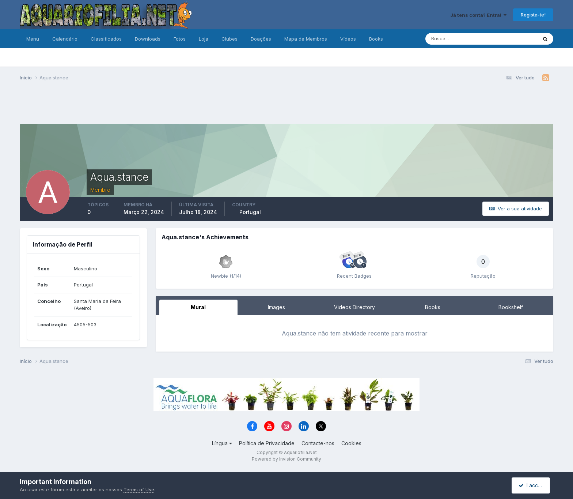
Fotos (180, 39)
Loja (203, 39)
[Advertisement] (286, 105)
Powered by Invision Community (286, 459)
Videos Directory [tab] (354, 307)
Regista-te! (533, 15)
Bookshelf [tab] (510, 307)
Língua (222, 443)
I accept (532, 485)
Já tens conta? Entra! (478, 15)
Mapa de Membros (305, 39)
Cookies (351, 443)
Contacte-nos (317, 443)
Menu (32, 39)
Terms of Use (139, 489)
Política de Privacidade (267, 443)
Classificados (106, 39)
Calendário (64, 39)
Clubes (229, 39)
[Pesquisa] (457, 39)
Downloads (147, 39)
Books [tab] (432, 307)
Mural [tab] (198, 307)
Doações (261, 39)
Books (376, 39)
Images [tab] (276, 307)
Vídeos (348, 39)
